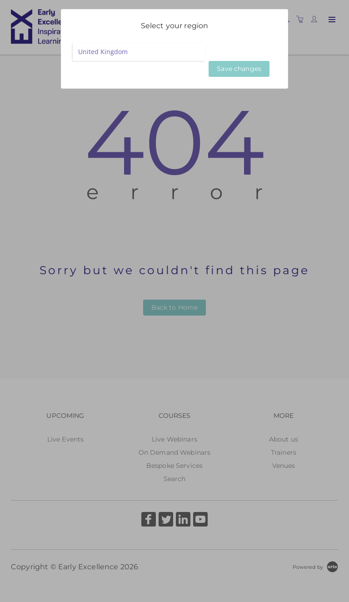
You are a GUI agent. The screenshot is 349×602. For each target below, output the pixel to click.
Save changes (239, 69)
